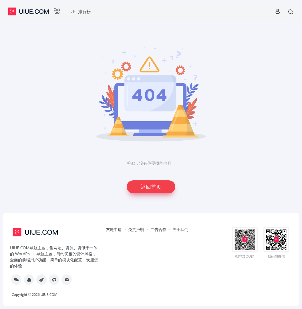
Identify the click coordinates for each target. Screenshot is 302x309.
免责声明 (136, 229)
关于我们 (180, 229)
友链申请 (114, 229)
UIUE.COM (49, 294)
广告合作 (158, 229)
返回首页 (151, 186)
